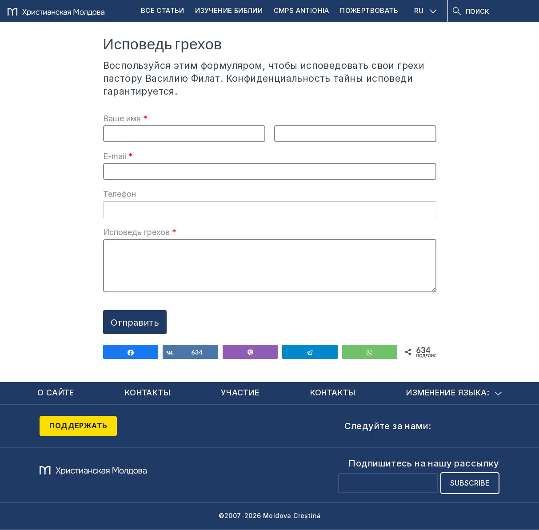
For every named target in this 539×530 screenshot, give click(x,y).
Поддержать (78, 425)
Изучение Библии (229, 10)
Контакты (147, 392)
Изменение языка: (454, 392)
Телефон (119, 194)
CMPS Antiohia (301, 10)
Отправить (135, 322)
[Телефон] (269, 209)
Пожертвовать (369, 10)
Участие (240, 392)
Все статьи (162, 10)
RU (425, 10)
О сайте (55, 392)
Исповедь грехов (139, 232)
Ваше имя (125, 118)
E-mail (118, 156)
